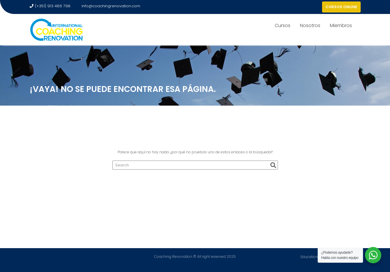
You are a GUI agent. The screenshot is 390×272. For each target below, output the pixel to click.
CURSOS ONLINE (341, 7)
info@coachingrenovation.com (108, 6)
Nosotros (310, 25)
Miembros (341, 25)
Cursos (282, 25)
